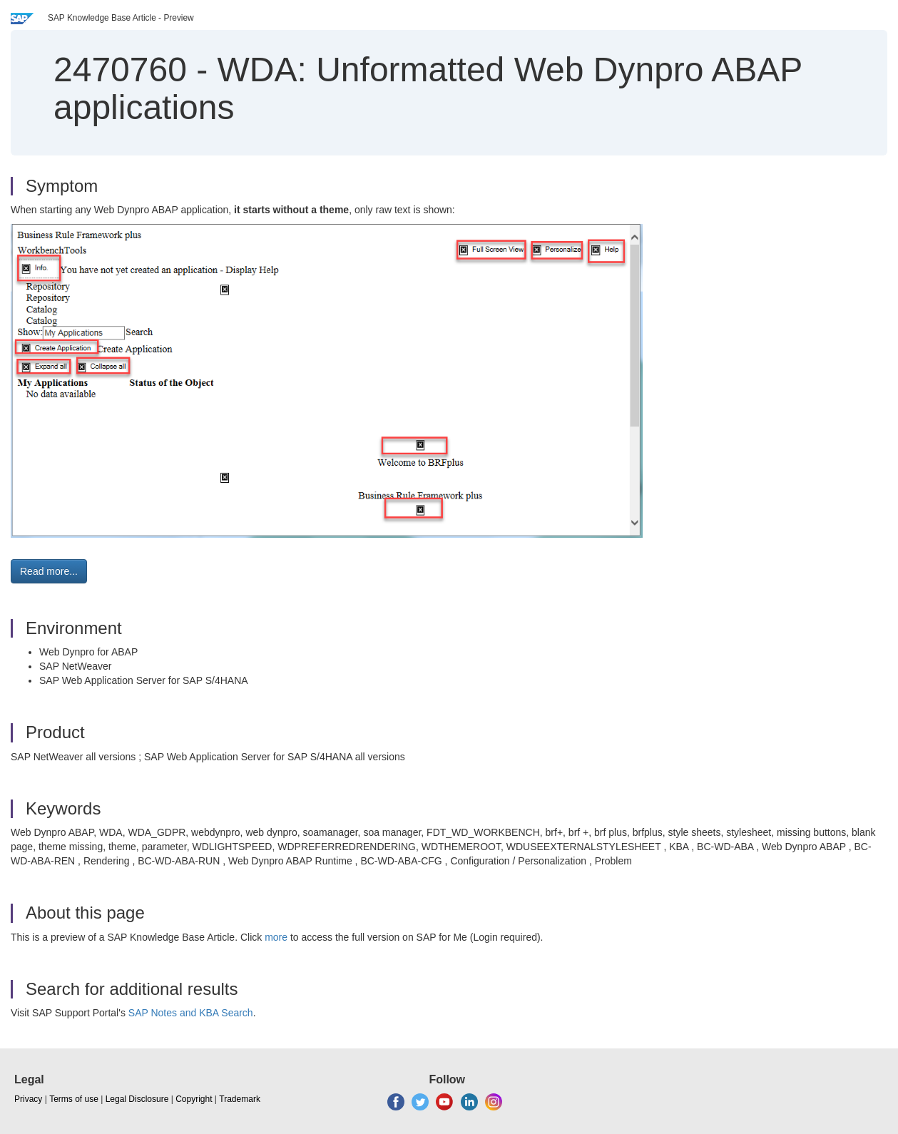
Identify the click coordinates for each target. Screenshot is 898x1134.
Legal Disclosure (137, 1099)
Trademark (239, 1099)
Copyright (193, 1099)
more (276, 937)
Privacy (28, 1099)
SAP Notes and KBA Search (190, 1012)
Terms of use (73, 1099)
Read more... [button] (49, 571)
